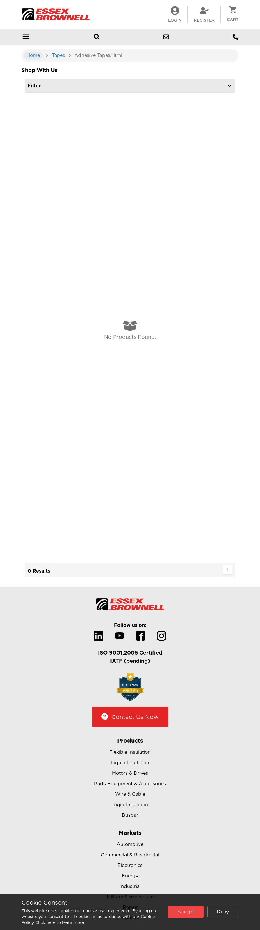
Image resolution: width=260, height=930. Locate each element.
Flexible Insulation (130, 752)
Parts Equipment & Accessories (130, 783)
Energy (130, 876)
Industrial (130, 886)
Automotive (130, 844)
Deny (223, 912)
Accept (186, 912)
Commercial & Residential (130, 855)
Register (204, 14)
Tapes (58, 55)
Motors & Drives (130, 773)
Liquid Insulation (130, 762)
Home (33, 55)
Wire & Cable (130, 794)
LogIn (175, 14)
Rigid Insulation (130, 804)
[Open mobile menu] (26, 36)
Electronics (130, 865)
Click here (45, 922)
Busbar (130, 815)
